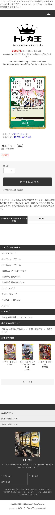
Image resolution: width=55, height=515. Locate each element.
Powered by (27, 509)
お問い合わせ (6, 482)
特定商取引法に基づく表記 (13, 190)
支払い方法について (18, 489)
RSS (31, 495)
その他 (41, 219)
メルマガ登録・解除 (44, 492)
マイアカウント (6, 476)
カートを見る (33, 476)
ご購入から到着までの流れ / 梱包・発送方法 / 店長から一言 (27, 330)
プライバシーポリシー (29, 492)
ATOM (35, 495)
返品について (45, 489)
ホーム (7, 489)
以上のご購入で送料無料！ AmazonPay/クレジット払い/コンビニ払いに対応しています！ (27, 54)
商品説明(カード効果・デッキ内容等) (14, 220)
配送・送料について (32, 489)
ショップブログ (22, 495)
